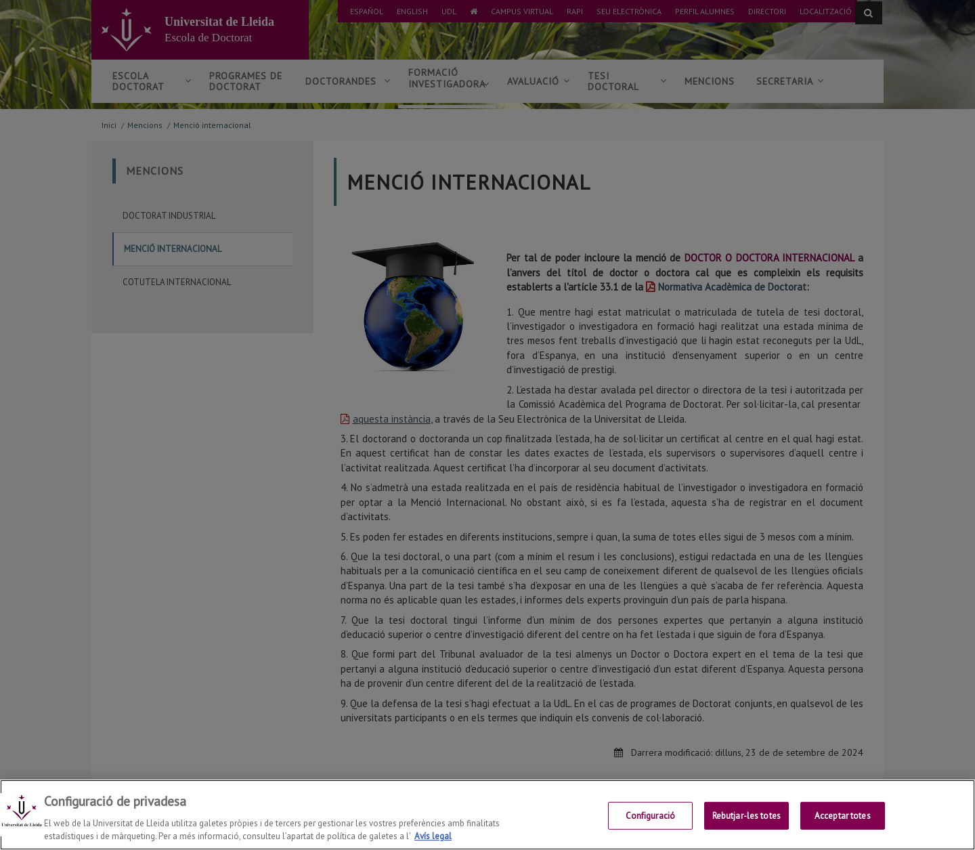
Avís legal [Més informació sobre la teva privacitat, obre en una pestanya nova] (433, 836)
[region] (487, 815)
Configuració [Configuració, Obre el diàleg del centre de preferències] (651, 816)
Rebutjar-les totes (746, 816)
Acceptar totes (843, 816)
